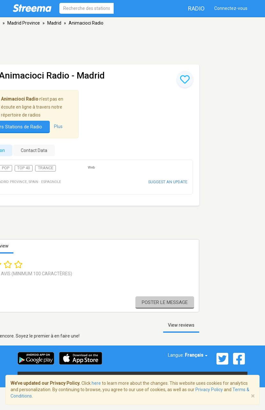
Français (196, 355)
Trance (45, 168)
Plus (58, 126)
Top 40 (23, 168)
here (96, 383)
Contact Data (34, 150)
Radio (196, 8)
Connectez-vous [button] (230, 8)
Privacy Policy (209, 389)
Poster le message (165, 302)
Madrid (54, 23)
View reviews (181, 325)
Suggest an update (167, 181)
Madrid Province (23, 23)
